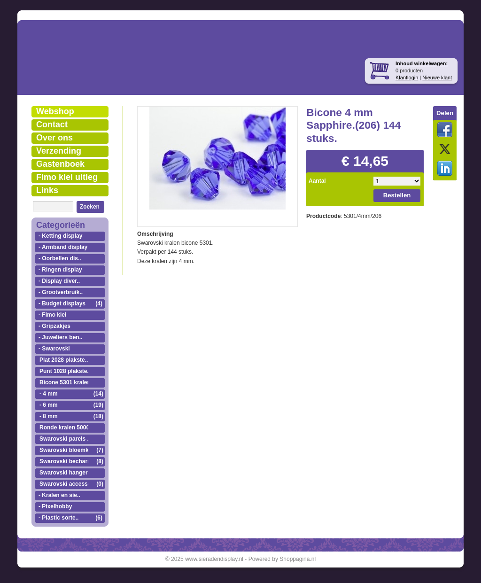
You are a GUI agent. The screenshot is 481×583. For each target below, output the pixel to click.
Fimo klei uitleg (67, 177)
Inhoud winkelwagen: (422, 63)
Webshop (55, 111)
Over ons (54, 137)
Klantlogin (407, 77)
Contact (52, 124)
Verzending (58, 150)
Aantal (317, 181)
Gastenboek (60, 164)
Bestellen (397, 195)
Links (47, 190)
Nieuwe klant (437, 77)
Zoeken (90, 206)
